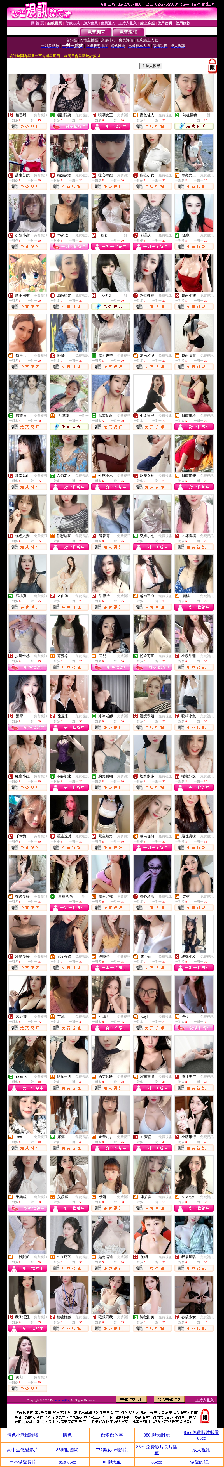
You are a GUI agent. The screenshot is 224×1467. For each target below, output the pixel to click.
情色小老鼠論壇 (22, 1435)
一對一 (209, 115)
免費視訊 (40, 115)
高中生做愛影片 (22, 1449)
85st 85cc (67, 1462)
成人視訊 (201, 1449)
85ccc (156, 1462)
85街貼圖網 (67, 1449)
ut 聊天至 (112, 1461)
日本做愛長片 (22, 1461)
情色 (67, 1435)
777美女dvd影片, (112, 1449)
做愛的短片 (201, 1461)
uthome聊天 (62, 1400)
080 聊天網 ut (156, 1435)
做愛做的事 (112, 1435)
